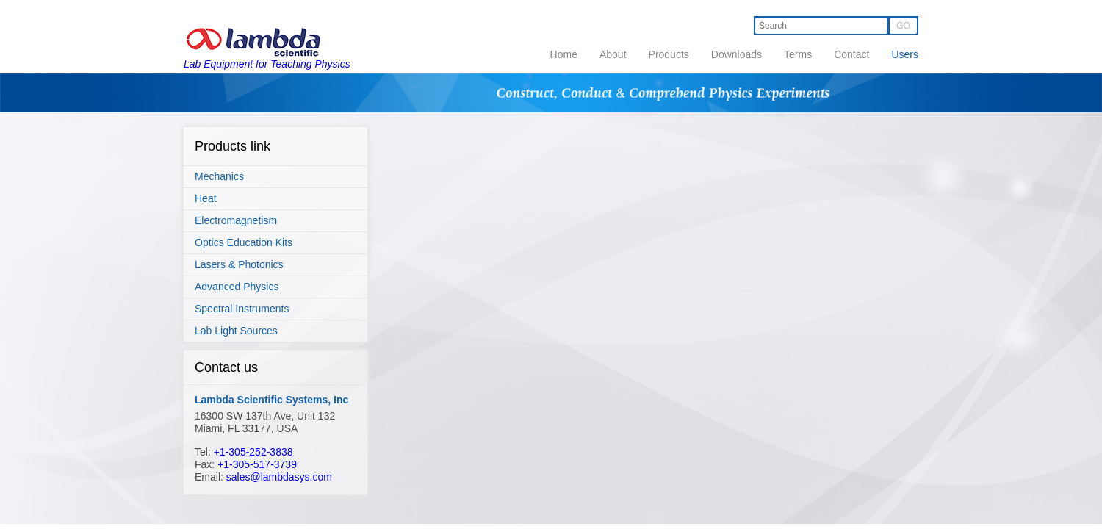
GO (903, 26)
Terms (798, 54)
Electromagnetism (236, 220)
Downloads (736, 54)
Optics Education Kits (243, 242)
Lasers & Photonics (239, 264)
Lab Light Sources (236, 331)
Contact (851, 54)
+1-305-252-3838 (253, 452)
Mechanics (219, 176)
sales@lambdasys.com (279, 477)
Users (904, 54)
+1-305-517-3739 (257, 464)
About (613, 54)
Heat (206, 198)
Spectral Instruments (242, 308)
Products (669, 54)
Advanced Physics (236, 286)
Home (563, 54)
